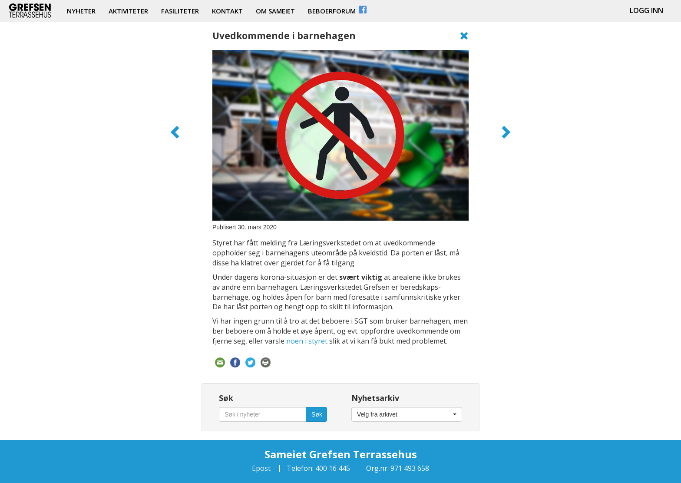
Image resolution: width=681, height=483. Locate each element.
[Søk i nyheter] (262, 414)
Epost (261, 468)
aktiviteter (128, 11)
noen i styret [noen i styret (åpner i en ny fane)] (306, 341)
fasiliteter (180, 11)
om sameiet (275, 11)
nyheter (81, 11)
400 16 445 (332, 468)
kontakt (227, 11)
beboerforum (338, 9)
